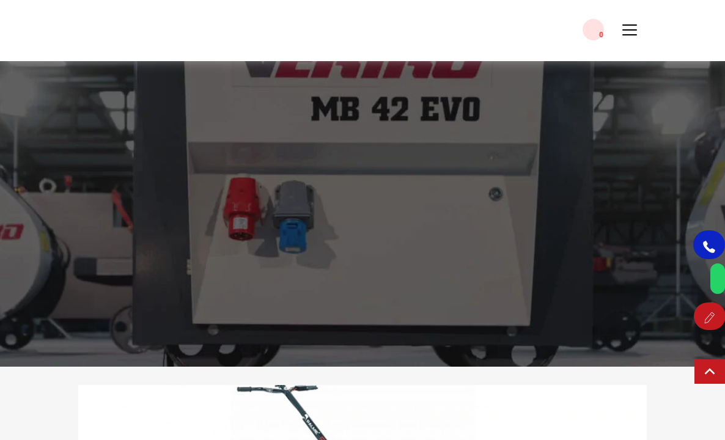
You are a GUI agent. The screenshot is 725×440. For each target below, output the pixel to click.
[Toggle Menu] (629, 35)
